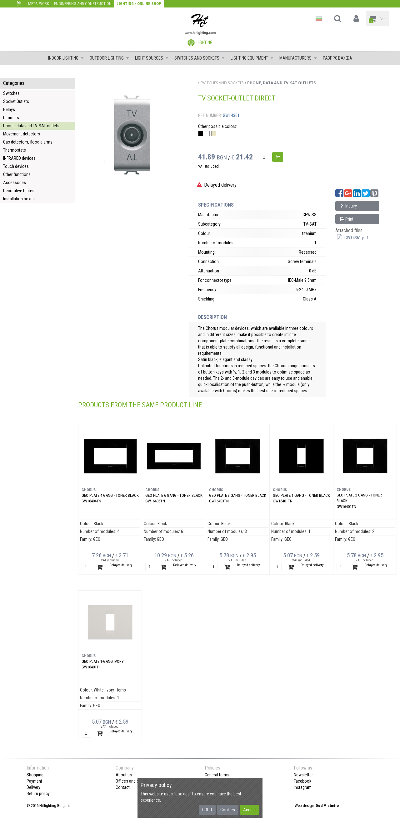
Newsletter (303, 774)
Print (346, 219)
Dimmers (11, 117)
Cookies (227, 809)
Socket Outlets (16, 101)
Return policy (38, 793)
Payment (34, 781)
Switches (11, 93)
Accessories (14, 182)
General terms (217, 774)
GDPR (207, 809)
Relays (9, 109)
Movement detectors (21, 133)
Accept (249, 809)
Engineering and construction (83, 3)
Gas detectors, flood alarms (27, 141)
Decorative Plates (18, 190)
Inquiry (348, 205)
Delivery (33, 787)
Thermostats (14, 150)
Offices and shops (132, 781)
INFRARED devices (19, 158)
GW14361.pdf (351, 237)
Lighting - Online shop (139, 3)
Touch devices (16, 166)
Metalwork (38, 3)
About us (124, 774)
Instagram (303, 787)
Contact (123, 787)
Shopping (35, 774)
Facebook (302, 781)
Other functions (17, 174)
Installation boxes (19, 198)
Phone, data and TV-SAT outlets (31, 125)
